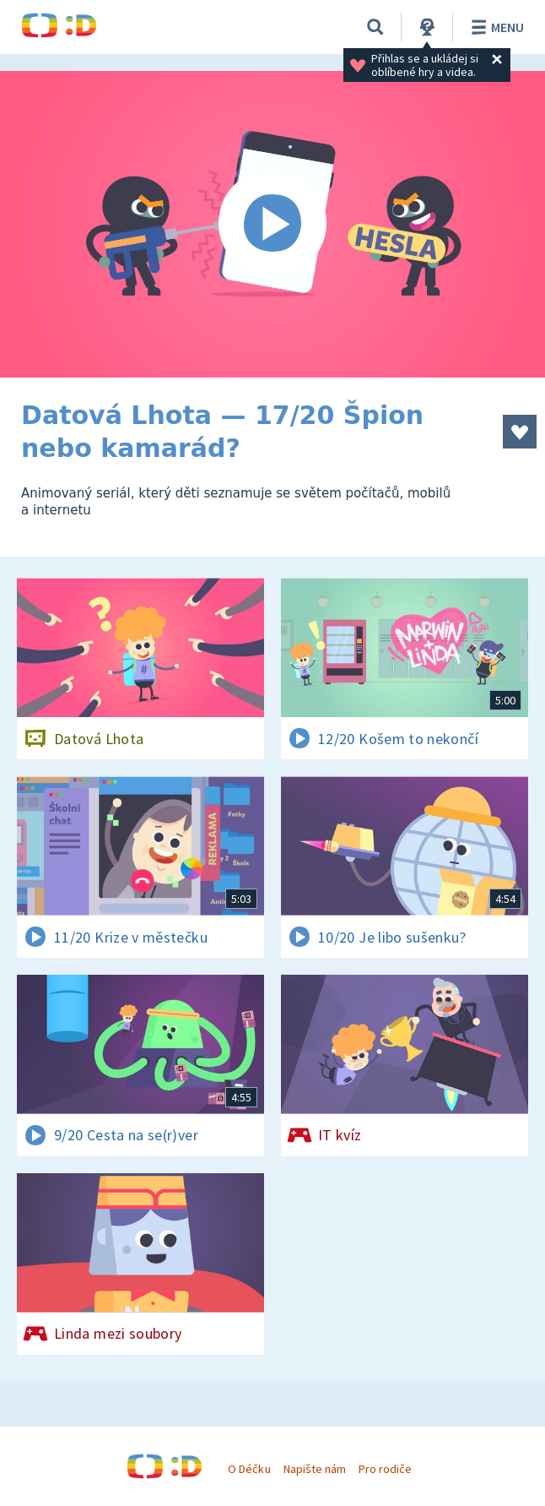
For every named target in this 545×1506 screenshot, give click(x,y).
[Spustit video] (272, 224)
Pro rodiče (385, 1468)
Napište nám (314, 1468)
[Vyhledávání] (375, 27)
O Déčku (249, 1468)
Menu (495, 27)
